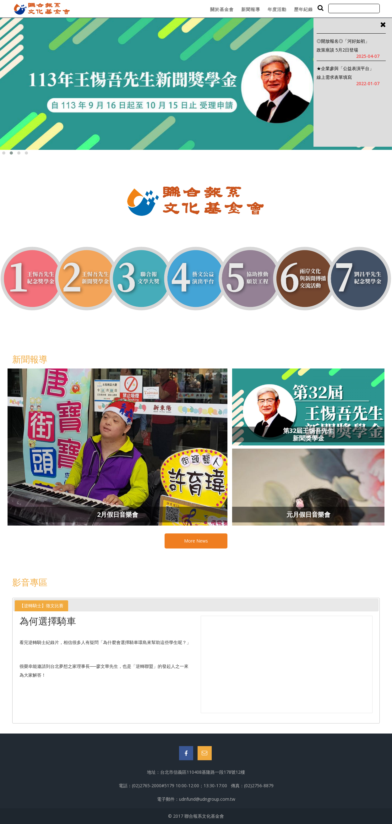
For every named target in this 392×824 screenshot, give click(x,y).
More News (196, 541)
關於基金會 (222, 9)
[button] (4, 153)
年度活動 (277, 9)
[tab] (41, 605)
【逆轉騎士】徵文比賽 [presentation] (41, 605)
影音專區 (29, 582)
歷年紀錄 (303, 9)
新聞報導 (250, 9)
